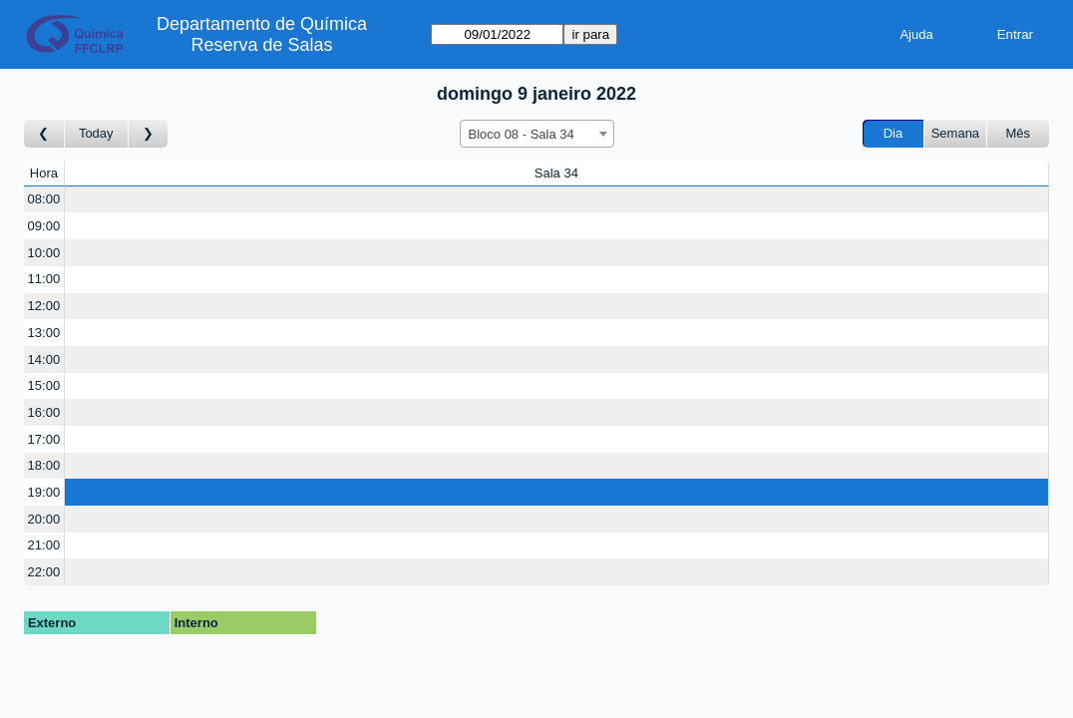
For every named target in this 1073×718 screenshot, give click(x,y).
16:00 (44, 412)
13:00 (44, 332)
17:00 (44, 439)
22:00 (44, 571)
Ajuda (915, 34)
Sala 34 (556, 173)
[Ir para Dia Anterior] (44, 134)
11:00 (44, 278)
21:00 (44, 545)
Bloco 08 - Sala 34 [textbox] (521, 134)
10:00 (44, 252)
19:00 (44, 492)
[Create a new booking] (556, 199)
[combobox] (537, 134)
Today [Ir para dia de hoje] (96, 133)
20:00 (44, 519)
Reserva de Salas (262, 45)
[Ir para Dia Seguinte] (149, 134)
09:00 (44, 225)
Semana (955, 133)
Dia (893, 133)
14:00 (44, 359)
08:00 (44, 198)
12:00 (44, 305)
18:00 (44, 465)
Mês (1018, 133)
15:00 (44, 385)
